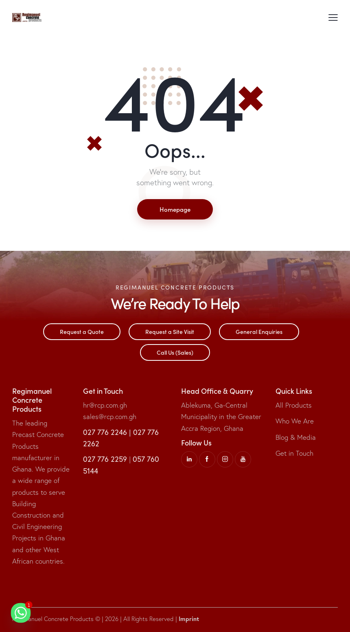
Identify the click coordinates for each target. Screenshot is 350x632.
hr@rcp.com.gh (105, 405)
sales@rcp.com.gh (109, 416)
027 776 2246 (105, 432)
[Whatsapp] (21, 613)
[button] (333, 17)
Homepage (175, 209)
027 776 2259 (105, 459)
